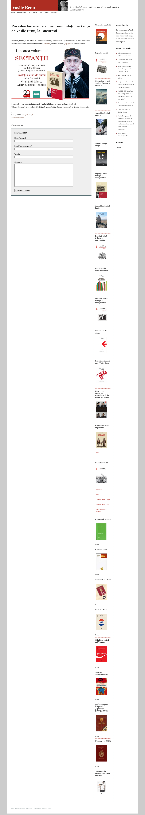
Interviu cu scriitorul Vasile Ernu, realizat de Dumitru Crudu (125, 68)
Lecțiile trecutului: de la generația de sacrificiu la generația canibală (126, 84)
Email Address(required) (23, 146)
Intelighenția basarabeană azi (102, 269)
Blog (40, 12)
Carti (30, 12)
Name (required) (20, 138)
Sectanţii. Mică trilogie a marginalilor (101, 300)
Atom (49, 808)
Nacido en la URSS (103, 579)
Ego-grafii (68, 44)
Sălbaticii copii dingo (101, 144)
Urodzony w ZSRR (103, 741)
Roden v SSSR (101, 549)
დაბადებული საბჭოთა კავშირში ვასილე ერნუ (101, 707)
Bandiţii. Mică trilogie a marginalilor (101, 238)
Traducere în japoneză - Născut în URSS (102, 773)
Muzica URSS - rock (102, 504)
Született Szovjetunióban (101, 673)
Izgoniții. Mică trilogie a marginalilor (101, 175)
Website (17, 154)
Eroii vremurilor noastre (101, 510)
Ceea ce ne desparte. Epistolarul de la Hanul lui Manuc (102, 394)
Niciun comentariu (17, 117)
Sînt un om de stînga (101, 332)
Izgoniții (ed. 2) (101, 53)
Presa (35, 12)
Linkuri (53, 12)
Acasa (13, 12)
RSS (43, 808)
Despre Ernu (21, 12)
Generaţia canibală (103, 25)
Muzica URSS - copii (103, 499)
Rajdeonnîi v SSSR (103, 519)
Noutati (29, 115)
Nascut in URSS (101, 463)
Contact (46, 12)
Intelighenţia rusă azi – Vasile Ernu (102, 362)
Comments (18, 162)
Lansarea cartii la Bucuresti (101, 489)
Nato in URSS (101, 610)
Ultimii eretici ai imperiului (102, 426)
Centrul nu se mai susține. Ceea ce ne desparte (102, 83)
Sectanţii (47, 44)
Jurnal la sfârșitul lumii (102, 207)
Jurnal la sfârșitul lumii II (102, 114)
